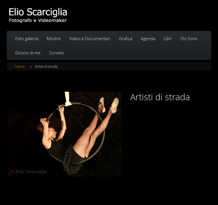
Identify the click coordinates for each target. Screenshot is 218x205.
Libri (168, 38)
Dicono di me (28, 53)
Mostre (54, 38)
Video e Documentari (89, 38)
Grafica (125, 38)
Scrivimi (56, 53)
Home (20, 66)
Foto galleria (26, 38)
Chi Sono (189, 38)
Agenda (148, 38)
